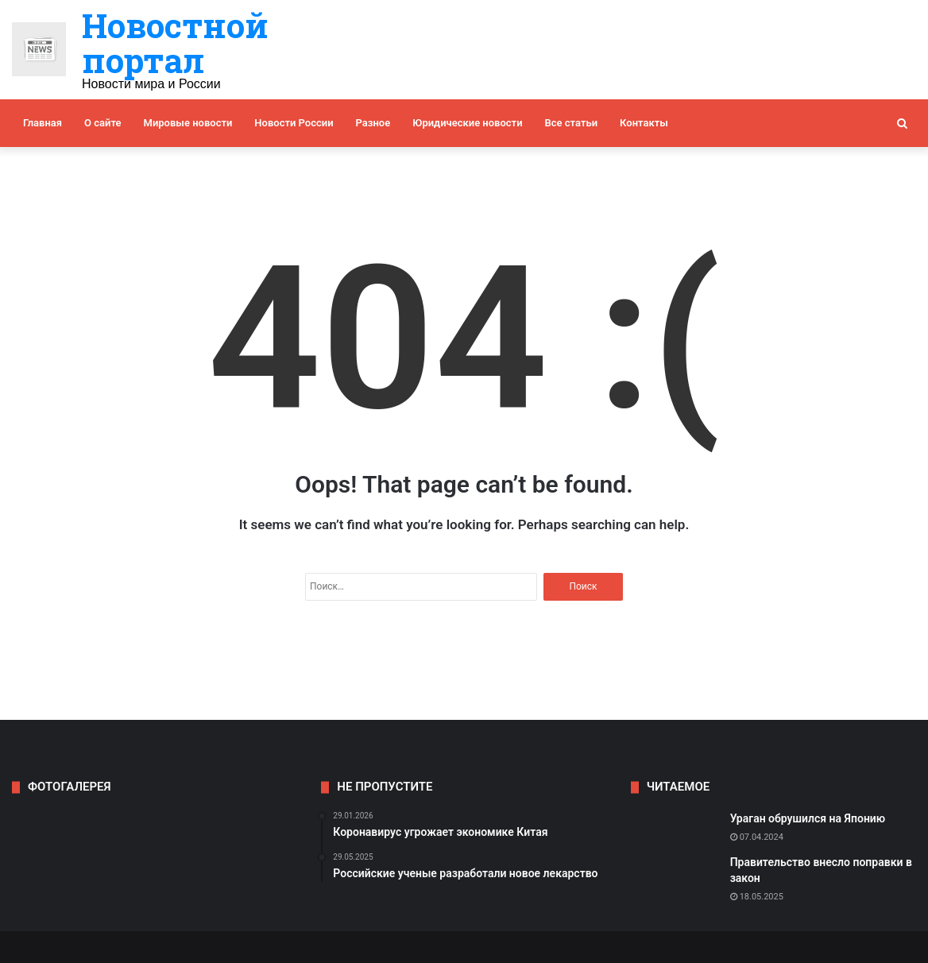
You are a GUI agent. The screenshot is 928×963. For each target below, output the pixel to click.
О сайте (102, 123)
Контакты (644, 123)
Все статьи (571, 123)
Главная (42, 123)
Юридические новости (467, 123)
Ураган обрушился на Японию (808, 818)
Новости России (293, 123)
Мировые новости (188, 123)
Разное (373, 123)
